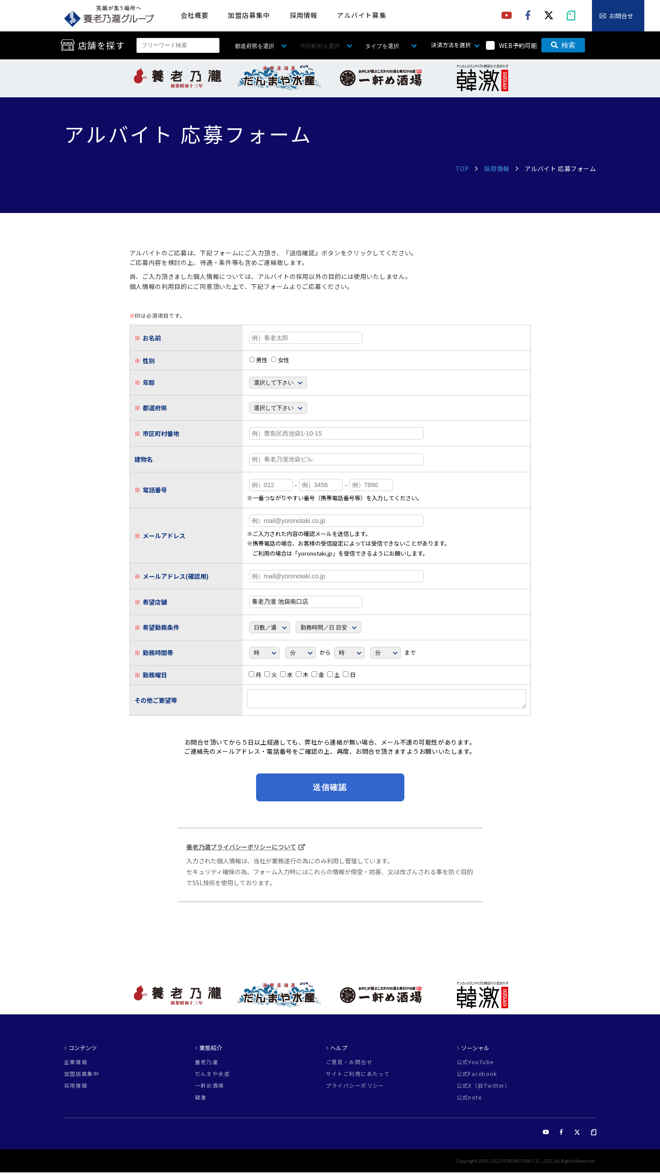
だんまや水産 (212, 1076)
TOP (462, 168)
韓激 (201, 1100)
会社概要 (195, 15)
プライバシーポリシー (355, 1088)
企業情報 (76, 1064)
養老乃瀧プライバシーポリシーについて (241, 849)
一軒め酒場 (209, 1088)
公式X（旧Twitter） (484, 1088)
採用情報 (304, 15)
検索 (563, 45)
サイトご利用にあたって (358, 1076)
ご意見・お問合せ (349, 1064)
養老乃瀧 (207, 1064)
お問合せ (621, 15)
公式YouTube (475, 1064)
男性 (258, 360)
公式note (469, 1100)
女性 (280, 360)
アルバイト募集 (361, 15)
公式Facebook (477, 1076)
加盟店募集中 (249, 15)
